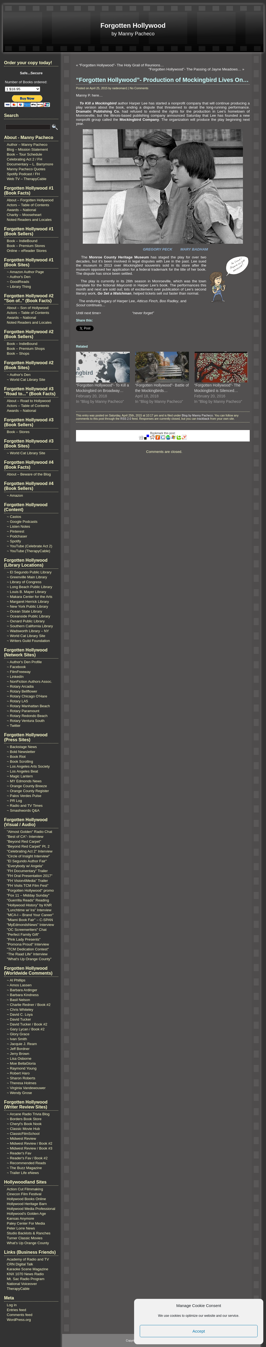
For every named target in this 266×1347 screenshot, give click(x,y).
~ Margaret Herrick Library (28, 602)
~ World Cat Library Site (26, 380)
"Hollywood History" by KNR (29, 905)
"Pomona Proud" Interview (28, 944)
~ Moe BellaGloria (21, 1063)
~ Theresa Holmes (21, 1083)
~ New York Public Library (27, 606)
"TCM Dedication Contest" (28, 949)
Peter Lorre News (21, 1228)
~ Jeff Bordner (18, 1049)
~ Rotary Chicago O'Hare (27, 696)
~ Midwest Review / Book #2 (29, 1143)
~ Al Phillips (16, 980)
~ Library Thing (19, 287)
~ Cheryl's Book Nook (24, 1124)
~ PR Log (14, 801)
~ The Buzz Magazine (24, 1168)
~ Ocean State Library (24, 611)
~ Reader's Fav (19, 1153)
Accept (198, 1331)
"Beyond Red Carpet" (24, 841)
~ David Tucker (19, 1019)
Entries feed (16, 1310)
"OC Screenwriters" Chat (27, 930)
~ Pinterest (15, 531)
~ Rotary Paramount (23, 711)
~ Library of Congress (24, 582)
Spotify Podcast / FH (23, 174)
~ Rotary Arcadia (20, 686)
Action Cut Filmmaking (25, 1189)
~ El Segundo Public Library (29, 572)
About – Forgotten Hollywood (30, 200)
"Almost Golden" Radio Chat (29, 832)
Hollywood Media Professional (31, 1209)
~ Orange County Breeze (27, 786)
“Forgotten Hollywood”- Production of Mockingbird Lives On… (162, 80)
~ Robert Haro (18, 1073)
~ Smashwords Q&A (23, 810)
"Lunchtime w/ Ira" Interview (29, 910)
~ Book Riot (16, 757)
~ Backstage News (22, 747)
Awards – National (21, 210)
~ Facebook (16, 667)
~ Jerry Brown (18, 1054)
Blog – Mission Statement (27, 149)
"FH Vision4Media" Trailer (27, 881)
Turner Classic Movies (24, 1238)
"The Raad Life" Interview (27, 954)
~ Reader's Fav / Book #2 (27, 1158)
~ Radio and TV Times (25, 806)
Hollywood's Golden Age (26, 1214)
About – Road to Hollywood (29, 401)
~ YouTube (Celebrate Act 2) (29, 546)
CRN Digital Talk (20, 1264)
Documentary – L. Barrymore (30, 164)
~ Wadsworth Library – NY (28, 631)
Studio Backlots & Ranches (28, 1233)
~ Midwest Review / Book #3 (29, 1148)
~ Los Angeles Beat (22, 771)
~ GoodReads (18, 282)
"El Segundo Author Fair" (27, 861)
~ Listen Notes (18, 526)
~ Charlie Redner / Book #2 (28, 1005)
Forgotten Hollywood (133, 25)
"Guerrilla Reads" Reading (28, 900)
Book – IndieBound (22, 241)
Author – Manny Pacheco (27, 145)
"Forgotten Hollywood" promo (30, 890)
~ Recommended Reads (26, 1163)
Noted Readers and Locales (29, 220)
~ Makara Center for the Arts (29, 597)
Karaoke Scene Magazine (27, 1269)
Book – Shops (18, 353)
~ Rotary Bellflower (22, 691)
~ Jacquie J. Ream (22, 1044)
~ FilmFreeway (19, 672)
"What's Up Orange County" (29, 959)
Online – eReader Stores (27, 251)
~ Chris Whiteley (20, 1010)
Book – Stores (18, 432)
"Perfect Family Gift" (23, 934)
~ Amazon (15, 495)
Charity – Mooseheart (24, 215)
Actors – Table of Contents (28, 205)
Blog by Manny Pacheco (197, 415)
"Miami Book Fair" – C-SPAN (30, 920)
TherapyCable (18, 1289)
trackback (203, 418)
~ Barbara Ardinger (22, 990)
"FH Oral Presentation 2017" (29, 876)
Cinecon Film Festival (24, 1194)
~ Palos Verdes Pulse (24, 796)
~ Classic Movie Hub (23, 1129)
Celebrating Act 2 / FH (24, 159)
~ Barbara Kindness (23, 995)
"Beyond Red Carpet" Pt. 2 (28, 846)
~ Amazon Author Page (25, 272)
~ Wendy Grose (19, 1093)
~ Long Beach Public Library (29, 587)
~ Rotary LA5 (17, 701)
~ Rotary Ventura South (26, 721)
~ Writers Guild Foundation (28, 641)
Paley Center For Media (26, 1223)
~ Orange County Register (28, 791)
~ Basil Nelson (18, 1000)
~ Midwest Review (21, 1138)
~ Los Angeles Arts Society (28, 766)
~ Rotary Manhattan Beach (28, 706)
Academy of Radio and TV (28, 1259)
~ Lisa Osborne (19, 1058)
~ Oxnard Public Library (26, 621)
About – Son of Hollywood (27, 308)
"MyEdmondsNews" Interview (30, 925)
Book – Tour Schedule (24, 154)
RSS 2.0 (125, 418)
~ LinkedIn (15, 677)
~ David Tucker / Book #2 (27, 1024)
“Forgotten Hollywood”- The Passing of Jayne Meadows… (195, 69)
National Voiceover (22, 1284)
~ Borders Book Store (24, 1119)
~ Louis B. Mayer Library (26, 592)
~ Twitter (14, 726)
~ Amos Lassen (19, 985)
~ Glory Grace (18, 1034)
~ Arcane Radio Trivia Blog (28, 1114)
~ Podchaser (17, 536)
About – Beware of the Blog (29, 474)
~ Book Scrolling (20, 761)
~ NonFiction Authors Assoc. (29, 681)
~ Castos (14, 517)
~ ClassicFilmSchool (23, 1134)
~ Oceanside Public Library (28, 616)
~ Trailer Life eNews (23, 1173)
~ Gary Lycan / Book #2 (26, 1029)
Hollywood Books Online (26, 1199)
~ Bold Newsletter (21, 752)
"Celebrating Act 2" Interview (29, 851)
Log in (12, 1305)
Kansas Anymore (20, 1218)
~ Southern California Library (30, 626)
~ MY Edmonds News (24, 781)
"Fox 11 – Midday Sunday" (28, 895)
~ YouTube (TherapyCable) (28, 551)
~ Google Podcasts (22, 522)
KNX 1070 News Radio (25, 1274)
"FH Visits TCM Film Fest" (27, 885)
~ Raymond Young (21, 1068)
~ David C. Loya (20, 1014)
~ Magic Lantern (20, 776)
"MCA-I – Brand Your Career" (30, 915)
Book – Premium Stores (26, 246)
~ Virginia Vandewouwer (26, 1088)
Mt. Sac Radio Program (26, 1279)
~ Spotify (14, 541)
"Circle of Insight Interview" (28, 856)
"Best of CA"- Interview (25, 837)
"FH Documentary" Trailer (27, 871)
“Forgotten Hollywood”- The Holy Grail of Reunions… (121, 65)
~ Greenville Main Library (27, 577)
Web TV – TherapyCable (26, 179)
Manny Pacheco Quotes (26, 169)
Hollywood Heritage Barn (27, 1204)
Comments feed (19, 1315)
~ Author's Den (18, 277)
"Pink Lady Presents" (23, 939)
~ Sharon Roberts (21, 1078)
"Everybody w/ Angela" (25, 866)
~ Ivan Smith (17, 1039)
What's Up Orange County (28, 1243)
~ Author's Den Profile (24, 662)
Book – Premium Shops (26, 349)
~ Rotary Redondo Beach (27, 716)
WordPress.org (19, 1320)
